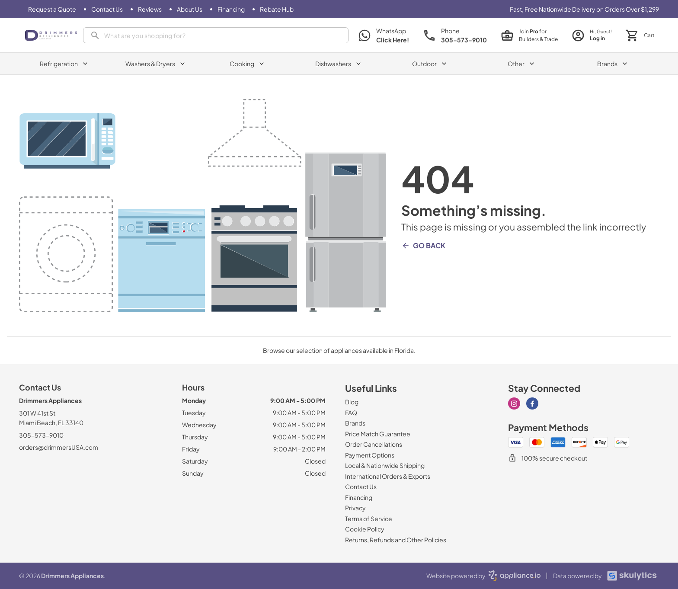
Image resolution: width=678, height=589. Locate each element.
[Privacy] (355, 508)
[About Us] (189, 9)
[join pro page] (529, 35)
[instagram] (514, 403)
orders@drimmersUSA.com (58, 447)
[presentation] (216, 35)
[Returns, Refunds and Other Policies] (395, 540)
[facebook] (532, 403)
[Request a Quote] (52, 9)
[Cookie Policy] (364, 529)
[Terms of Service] (368, 518)
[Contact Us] (107, 9)
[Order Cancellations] (373, 444)
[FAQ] (351, 412)
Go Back (423, 245)
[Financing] (231, 9)
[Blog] (351, 402)
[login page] (592, 35)
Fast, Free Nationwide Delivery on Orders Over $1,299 (584, 9)
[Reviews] (150, 9)
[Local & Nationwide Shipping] (385, 465)
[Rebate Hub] (277, 9)
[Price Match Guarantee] (377, 434)
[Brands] (355, 423)
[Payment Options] (369, 455)
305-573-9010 (41, 435)
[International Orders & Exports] (387, 476)
